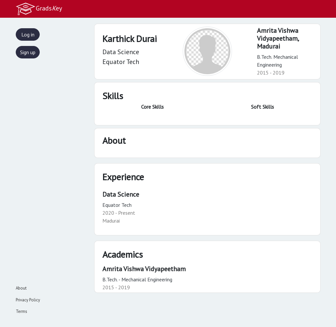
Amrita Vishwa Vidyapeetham (144, 269)
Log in (27, 34)
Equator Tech (117, 205)
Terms (21, 311)
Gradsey (38, 8)
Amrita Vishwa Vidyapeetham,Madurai (278, 38)
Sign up (27, 52)
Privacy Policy (28, 300)
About (21, 288)
